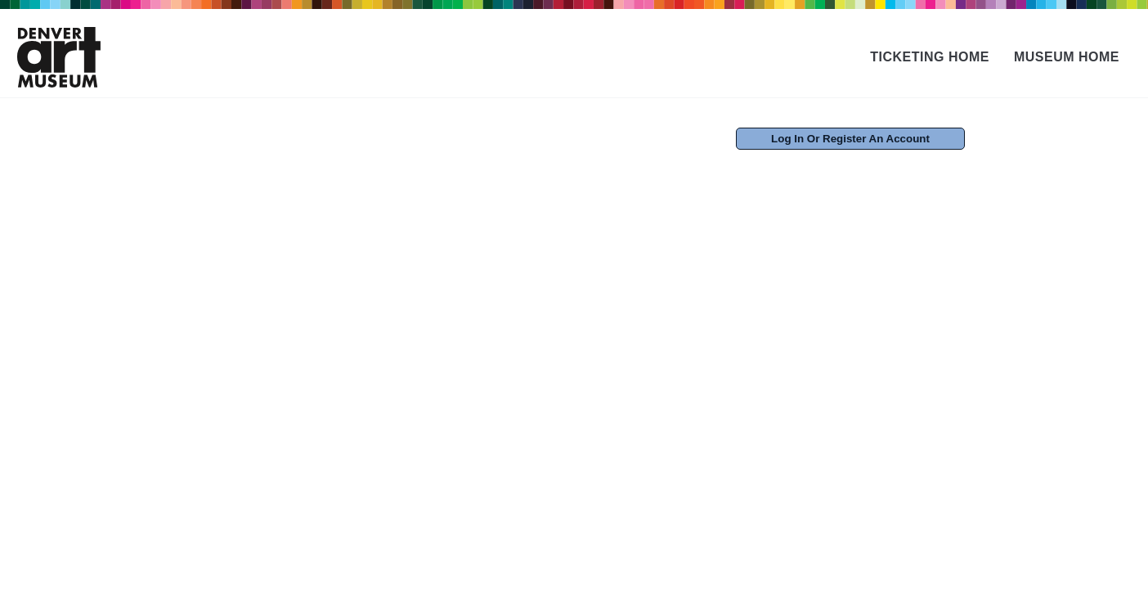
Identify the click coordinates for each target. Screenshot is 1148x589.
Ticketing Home (929, 57)
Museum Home (1066, 57)
